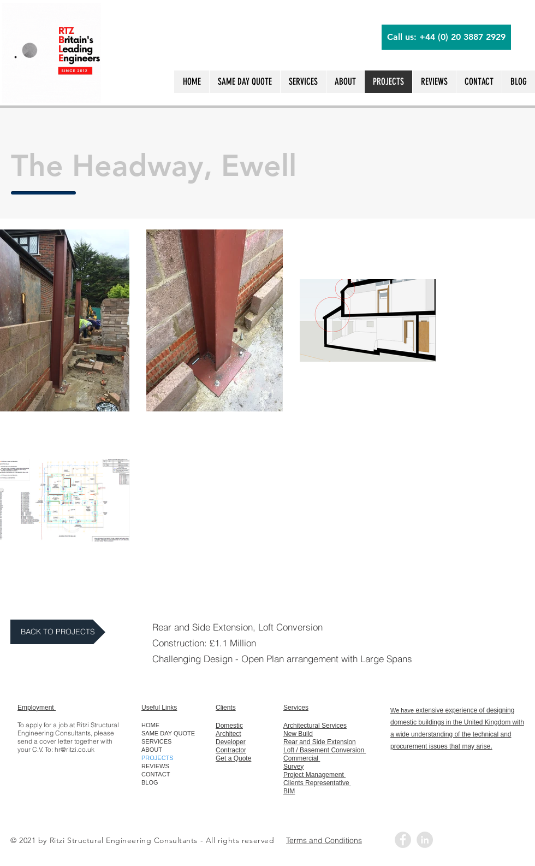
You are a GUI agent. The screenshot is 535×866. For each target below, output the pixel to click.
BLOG (149, 782)
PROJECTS (157, 758)
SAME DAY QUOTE (168, 733)
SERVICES (156, 741)
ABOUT (151, 749)
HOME (150, 725)
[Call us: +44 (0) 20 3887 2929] (446, 37)
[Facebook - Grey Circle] (403, 840)
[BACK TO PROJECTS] (57, 632)
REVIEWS (155, 766)
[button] (479, 81)
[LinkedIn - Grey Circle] (425, 840)
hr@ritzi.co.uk (74, 749)
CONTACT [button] (155, 774)
